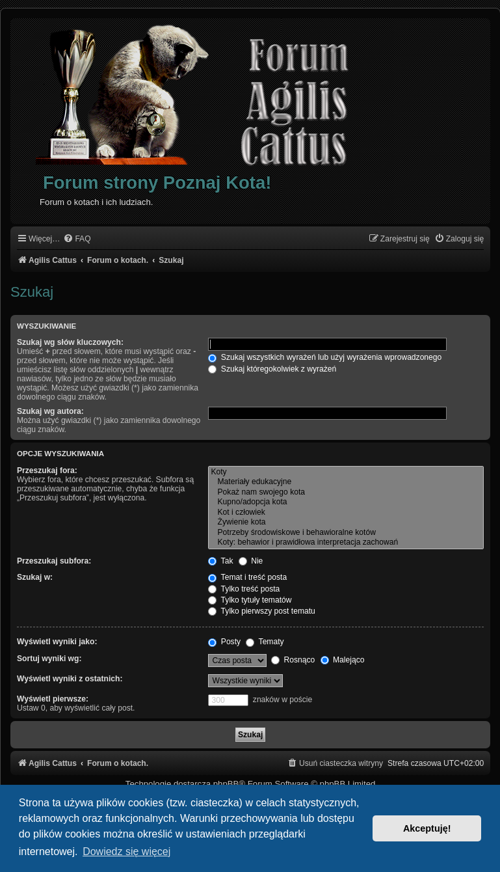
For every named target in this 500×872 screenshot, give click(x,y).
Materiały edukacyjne (345, 482)
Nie (251, 560)
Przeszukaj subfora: (54, 560)
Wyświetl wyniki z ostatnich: (69, 678)
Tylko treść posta (244, 588)
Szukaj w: (35, 577)
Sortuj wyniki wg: (49, 658)
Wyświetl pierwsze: (52, 698)
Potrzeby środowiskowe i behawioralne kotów (345, 533)
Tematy (264, 641)
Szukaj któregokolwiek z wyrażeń (272, 369)
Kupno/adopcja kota (345, 502)
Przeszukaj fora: (47, 470)
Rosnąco (293, 659)
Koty (345, 472)
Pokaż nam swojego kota (345, 492)
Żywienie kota (345, 522)
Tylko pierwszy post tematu (261, 611)
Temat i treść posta (247, 577)
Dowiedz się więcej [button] (126, 851)
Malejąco (343, 659)
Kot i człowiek (345, 513)
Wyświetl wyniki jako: (57, 641)
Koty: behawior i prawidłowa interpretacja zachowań (345, 543)
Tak (220, 560)
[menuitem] (76, 239)
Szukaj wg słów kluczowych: (70, 342)
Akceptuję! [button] (427, 828)
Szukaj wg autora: (50, 411)
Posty (224, 641)
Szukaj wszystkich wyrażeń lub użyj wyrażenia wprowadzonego (324, 357)
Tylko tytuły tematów (249, 600)
